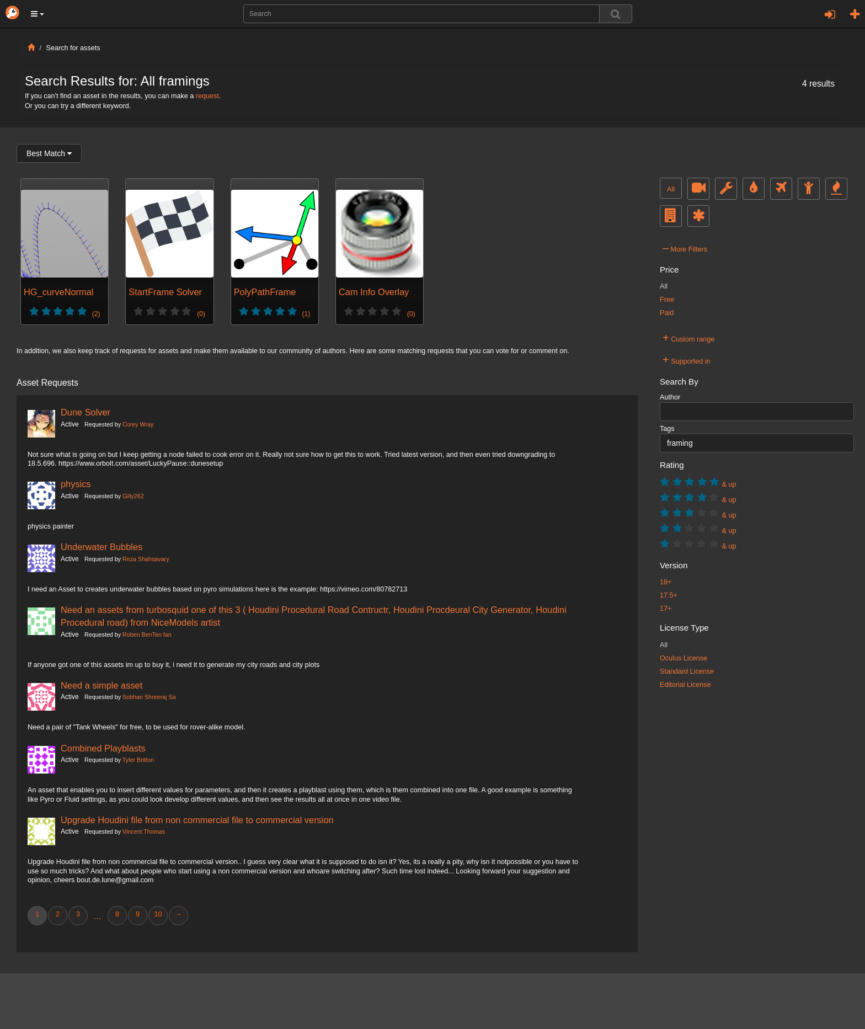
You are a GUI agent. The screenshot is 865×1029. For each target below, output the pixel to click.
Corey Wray (137, 424)
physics (76, 484)
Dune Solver (85, 412)
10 (158, 914)
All (671, 189)
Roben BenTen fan (147, 634)
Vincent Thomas (143, 831)
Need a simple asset (101, 685)
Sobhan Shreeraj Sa (148, 697)
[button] (37, 14)
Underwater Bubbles (101, 547)
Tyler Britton (138, 759)
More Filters (685, 248)
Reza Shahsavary (145, 559)
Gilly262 (133, 496)
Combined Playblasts (103, 748)
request (207, 96)
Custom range (688, 338)
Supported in (687, 360)
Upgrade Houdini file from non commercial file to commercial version (197, 820)
